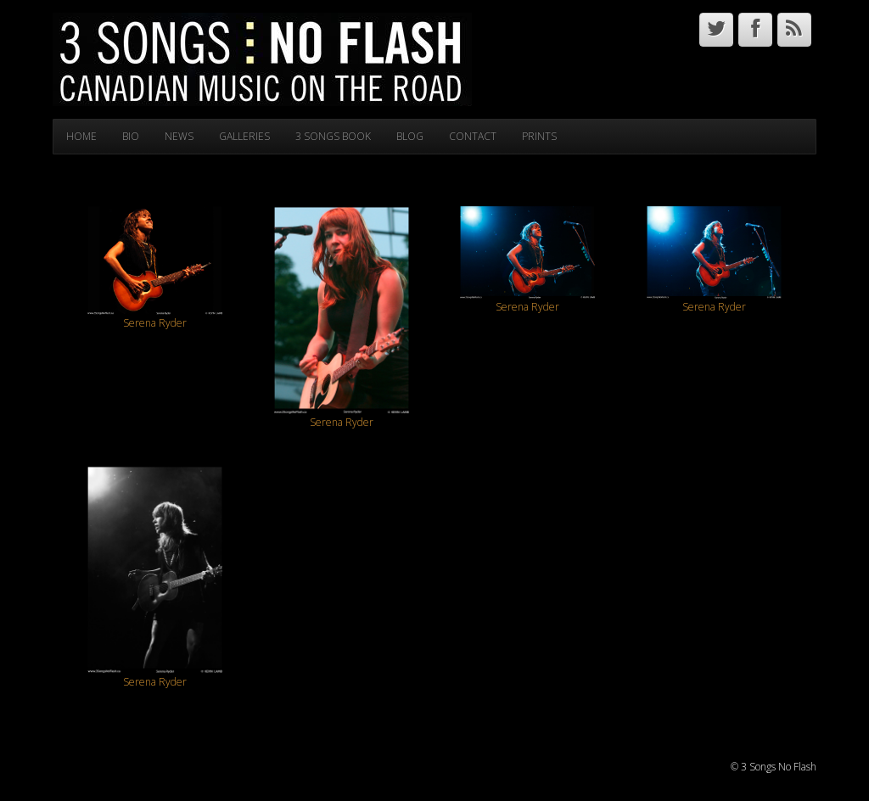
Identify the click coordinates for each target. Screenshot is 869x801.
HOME (81, 136)
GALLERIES (244, 136)
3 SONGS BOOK (333, 136)
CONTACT (472, 136)
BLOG (409, 136)
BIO (130, 136)
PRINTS (539, 136)
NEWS (179, 136)
